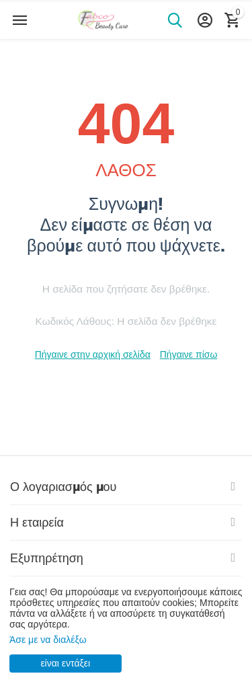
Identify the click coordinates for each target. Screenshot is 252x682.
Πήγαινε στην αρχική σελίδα (93, 354)
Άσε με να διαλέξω (48, 639)
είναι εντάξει (65, 663)
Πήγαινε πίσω (189, 354)
